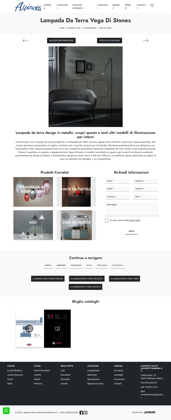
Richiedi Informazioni (61, 40)
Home (62, 28)
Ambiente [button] (61, 265)
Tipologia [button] (102, 265)
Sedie (9, 383)
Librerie (37, 375)
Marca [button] (48, 265)
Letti (63, 370)
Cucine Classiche (15, 375)
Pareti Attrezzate (42, 370)
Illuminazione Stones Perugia (48, 279)
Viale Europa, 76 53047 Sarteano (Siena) (152, 377)
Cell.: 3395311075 (149, 387)
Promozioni (119, 379)
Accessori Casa (73, 28)
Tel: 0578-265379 (149, 382)
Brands (116, 6)
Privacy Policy (134, 220)
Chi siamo (118, 370)
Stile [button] (89, 265)
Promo (128, 6)
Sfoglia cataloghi (109, 40)
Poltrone (38, 383)
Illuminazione (90, 28)
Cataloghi (102, 6)
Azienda (47, 6)
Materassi (92, 375)
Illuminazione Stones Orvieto (85, 287)
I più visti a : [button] (118, 265)
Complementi (93, 370)
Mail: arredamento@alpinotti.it (152, 394)
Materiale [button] (76, 265)
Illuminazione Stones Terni (125, 279)
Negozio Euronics (78, 6)
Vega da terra (105, 28)
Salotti (37, 379)
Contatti (141, 6)
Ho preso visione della (125, 220)
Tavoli (10, 379)
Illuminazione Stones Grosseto (87, 279)
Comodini (65, 379)
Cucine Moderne (14, 370)
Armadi (64, 383)
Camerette (65, 375)
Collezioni (62, 6)
